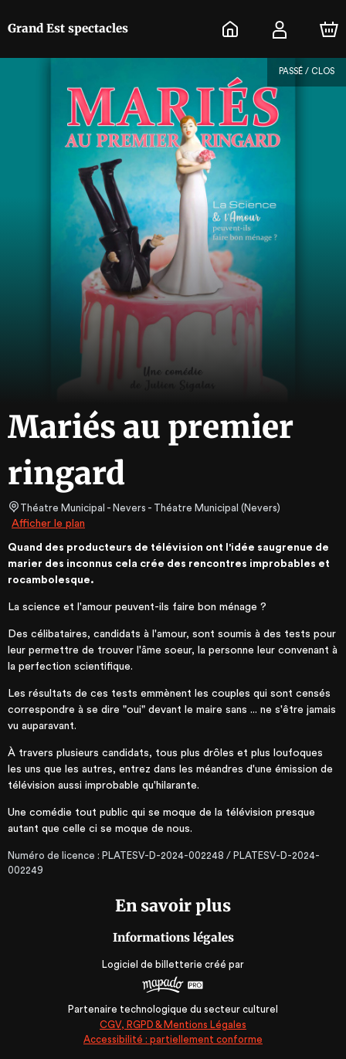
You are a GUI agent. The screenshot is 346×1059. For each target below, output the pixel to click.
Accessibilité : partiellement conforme (173, 1039)
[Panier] (329, 29)
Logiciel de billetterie (152, 964)
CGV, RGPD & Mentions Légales (173, 1024)
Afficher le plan (47, 524)
